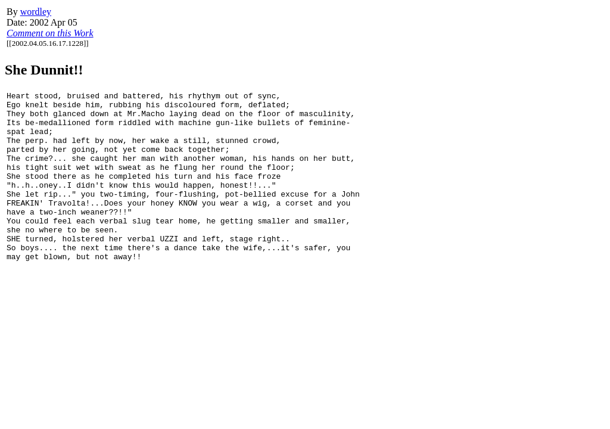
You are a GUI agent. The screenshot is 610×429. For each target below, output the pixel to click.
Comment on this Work (50, 33)
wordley (35, 12)
